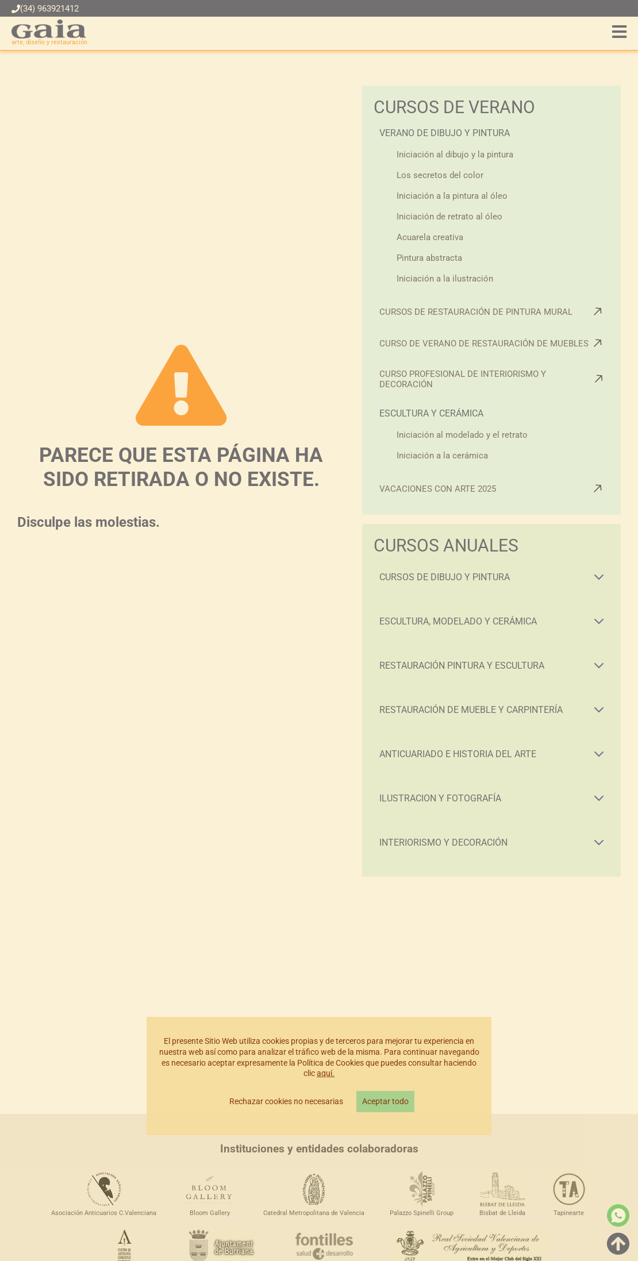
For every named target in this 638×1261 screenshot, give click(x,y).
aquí (324, 1073)
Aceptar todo (385, 1101)
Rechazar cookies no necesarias (286, 1101)
